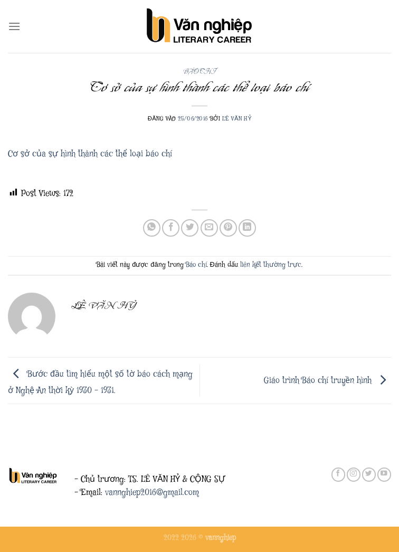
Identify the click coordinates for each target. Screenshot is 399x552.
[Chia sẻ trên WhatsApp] (151, 228)
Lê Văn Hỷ (237, 119)
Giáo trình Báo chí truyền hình (327, 380)
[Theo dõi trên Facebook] (338, 474)
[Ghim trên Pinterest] (228, 228)
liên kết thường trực (270, 264)
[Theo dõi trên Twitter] (369, 474)
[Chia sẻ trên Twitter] (189, 228)
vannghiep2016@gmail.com (152, 492)
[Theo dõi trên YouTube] (384, 474)
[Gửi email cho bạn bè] (209, 228)
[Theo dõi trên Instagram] (353, 474)
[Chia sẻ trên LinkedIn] (247, 228)
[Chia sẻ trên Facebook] (170, 228)
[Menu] (14, 26)
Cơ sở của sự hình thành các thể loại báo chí (90, 154)
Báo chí (200, 72)
